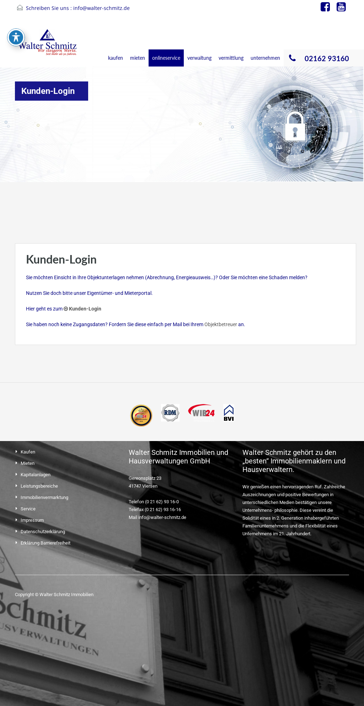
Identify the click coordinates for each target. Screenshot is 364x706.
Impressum (32, 520)
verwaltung (199, 58)
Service (28, 508)
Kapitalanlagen (35, 474)
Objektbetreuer (220, 324)
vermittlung (231, 58)
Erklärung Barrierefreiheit (45, 543)
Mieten (27, 463)
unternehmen (265, 58)
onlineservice (166, 58)
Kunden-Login (82, 309)
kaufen (115, 58)
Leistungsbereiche (39, 486)
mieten (137, 58)
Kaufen (28, 452)
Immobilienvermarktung (44, 497)
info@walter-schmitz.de (101, 8)
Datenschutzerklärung (43, 531)
